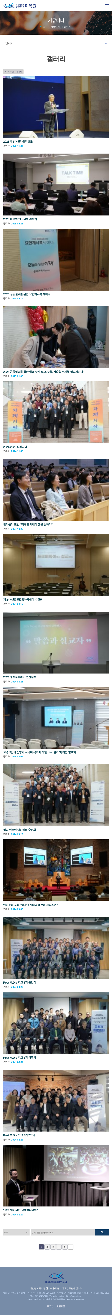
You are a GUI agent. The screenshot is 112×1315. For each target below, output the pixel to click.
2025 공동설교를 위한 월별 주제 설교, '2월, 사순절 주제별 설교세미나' (43, 371)
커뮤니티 (55, 26)
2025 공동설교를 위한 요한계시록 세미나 (26, 294)
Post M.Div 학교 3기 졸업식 (19, 982)
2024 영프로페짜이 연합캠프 (19, 677)
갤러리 (67, 26)
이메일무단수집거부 (72, 1288)
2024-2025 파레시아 (15, 447)
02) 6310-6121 (102, 1293)
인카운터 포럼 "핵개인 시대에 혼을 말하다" (28, 524)
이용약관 (54, 1288)
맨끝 (70, 1247)
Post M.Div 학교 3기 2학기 (19, 1135)
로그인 (50, 1306)
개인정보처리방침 (39, 1288)
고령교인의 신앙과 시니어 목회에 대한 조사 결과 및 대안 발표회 (39, 752)
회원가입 (60, 1306)
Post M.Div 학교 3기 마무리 (19, 1057)
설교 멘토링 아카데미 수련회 (19, 829)
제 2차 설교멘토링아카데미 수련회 (22, 599)
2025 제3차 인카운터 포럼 (18, 141)
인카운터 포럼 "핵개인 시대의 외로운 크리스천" (30, 905)
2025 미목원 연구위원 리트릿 (20, 219)
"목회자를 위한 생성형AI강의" (20, 1210)
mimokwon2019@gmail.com (69, 1296)
